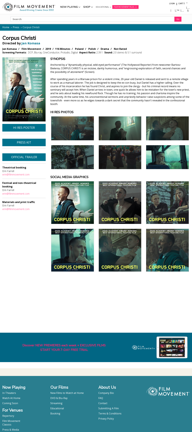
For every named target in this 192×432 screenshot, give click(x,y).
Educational (102, 7)
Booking (55, 413)
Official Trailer (24, 157)
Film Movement (11, 421)
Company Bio (106, 393)
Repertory (8, 416)
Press (16, 27)
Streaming (56, 403)
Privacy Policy (106, 418)
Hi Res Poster (24, 127)
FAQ (100, 398)
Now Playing (69, 7)
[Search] (92, 19)
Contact (102, 403)
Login (172, 3)
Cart (180, 3)
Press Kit (24, 142)
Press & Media (10, 429)
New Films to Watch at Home (67, 393)
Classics (6, 424)
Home (5, 27)
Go (177, 19)
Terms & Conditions (109, 413)
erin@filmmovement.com (16, 174)
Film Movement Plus (124, 7)
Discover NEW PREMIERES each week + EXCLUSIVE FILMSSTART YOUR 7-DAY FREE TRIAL (64, 347)
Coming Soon (10, 403)
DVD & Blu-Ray (59, 398)
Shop (86, 7)
